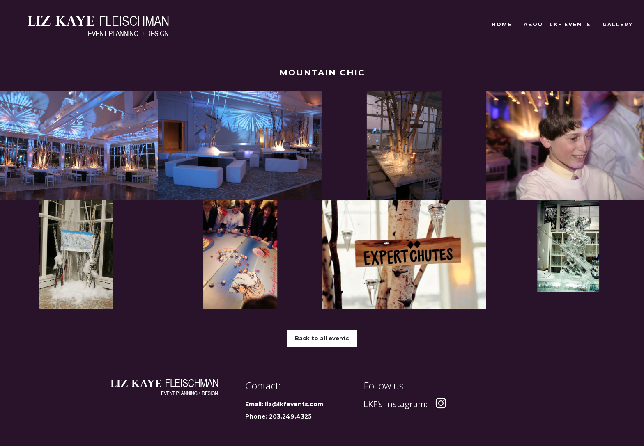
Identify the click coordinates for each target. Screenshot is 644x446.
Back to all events (322, 338)
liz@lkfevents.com (294, 404)
